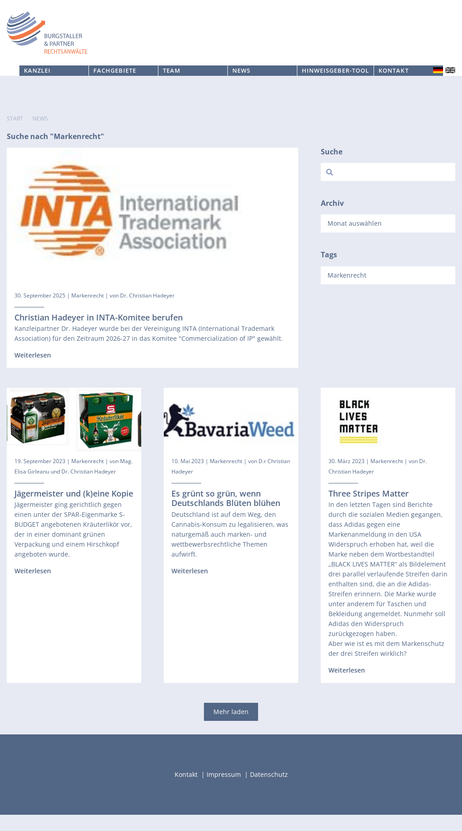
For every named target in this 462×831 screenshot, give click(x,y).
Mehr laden (231, 728)
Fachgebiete (114, 87)
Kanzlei (37, 87)
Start (15, 135)
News (241, 87)
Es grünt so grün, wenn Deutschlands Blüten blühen (225, 514)
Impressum (225, 790)
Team (171, 87)
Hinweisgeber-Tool (336, 87)
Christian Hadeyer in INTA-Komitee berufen (98, 333)
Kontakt (393, 87)
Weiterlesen (32, 371)
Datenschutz (269, 790)
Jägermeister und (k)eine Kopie (73, 509)
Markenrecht (87, 311)
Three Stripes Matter (368, 509)
